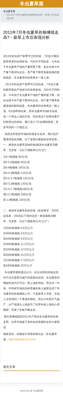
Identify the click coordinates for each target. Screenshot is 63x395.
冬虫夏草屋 (9, 11)
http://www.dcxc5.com (22, 339)
